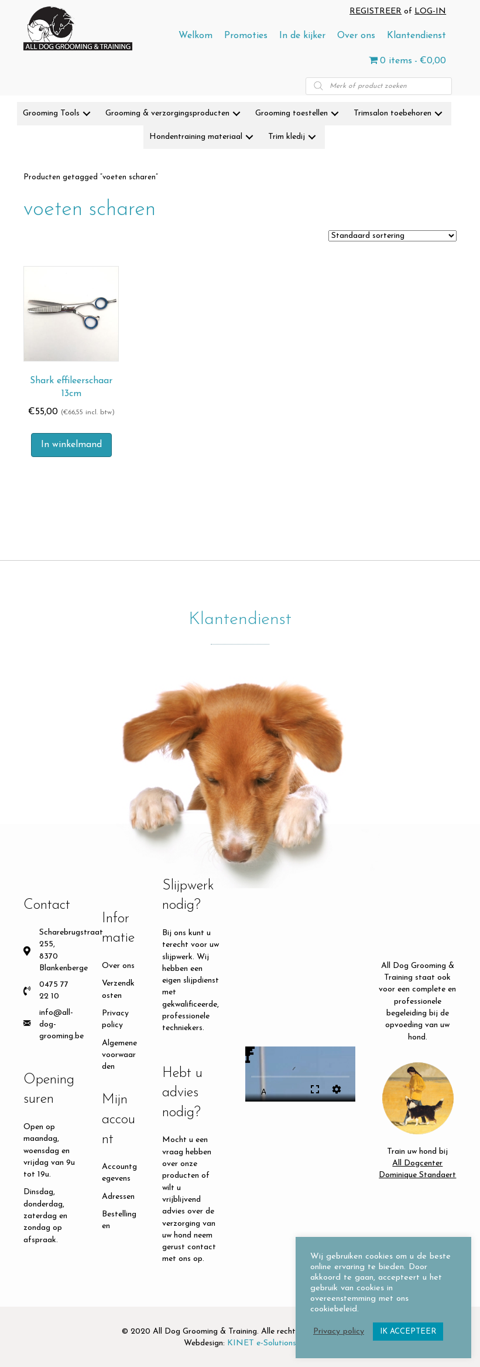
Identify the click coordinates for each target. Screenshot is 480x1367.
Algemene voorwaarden (119, 1055)
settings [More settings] (336, 1089)
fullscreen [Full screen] (315, 1089)
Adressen (118, 1196)
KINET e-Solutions (261, 1343)
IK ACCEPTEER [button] (408, 1331)
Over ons (118, 966)
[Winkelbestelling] (392, 235)
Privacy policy (338, 1331)
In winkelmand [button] (71, 444)
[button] (87, 113)
